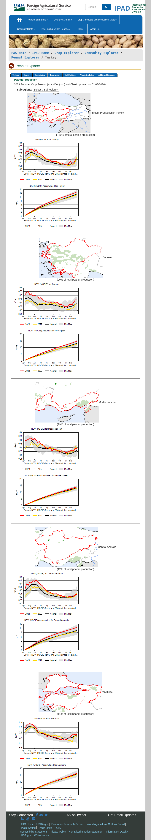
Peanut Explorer (25, 57)
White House (41, 835)
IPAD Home (40, 53)
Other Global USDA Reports (55, 29)
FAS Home (18, 53)
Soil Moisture (70, 75)
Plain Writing (28, 827)
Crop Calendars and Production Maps (97, 19)
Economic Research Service (67, 824)
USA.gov (26, 835)
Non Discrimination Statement (86, 831)
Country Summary (63, 19)
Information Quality (117, 831)
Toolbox (16, 75)
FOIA (58, 827)
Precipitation (40, 75)
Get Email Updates (122, 815)
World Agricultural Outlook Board (106, 824)
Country (27, 75)
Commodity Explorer (102, 53)
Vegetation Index (87, 75)
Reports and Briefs (38, 19)
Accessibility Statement (33, 831)
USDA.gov (42, 824)
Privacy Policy (58, 831)
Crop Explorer (67, 53)
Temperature (55, 75)
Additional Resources (106, 75)
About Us (94, 29)
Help (80, 29)
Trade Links (45, 827)
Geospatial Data (26, 29)
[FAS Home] (33, 6)
